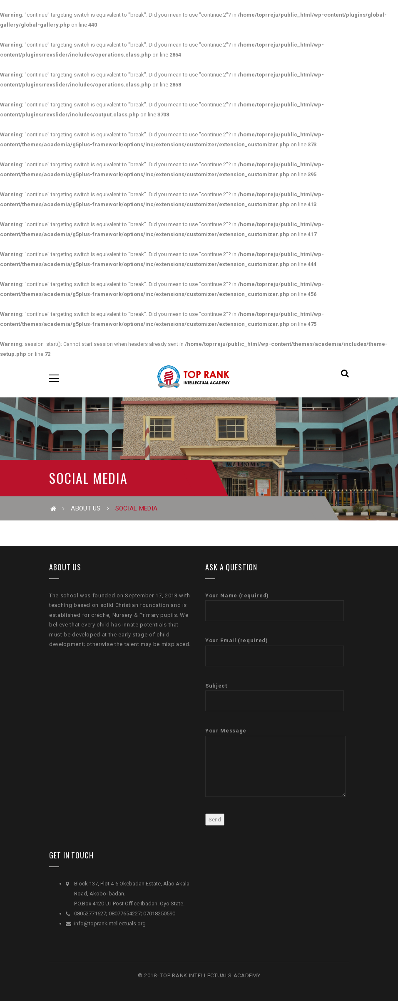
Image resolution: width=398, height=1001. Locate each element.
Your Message (275, 761)
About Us (85, 508)
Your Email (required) (274, 651)
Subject (274, 697)
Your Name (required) (274, 606)
